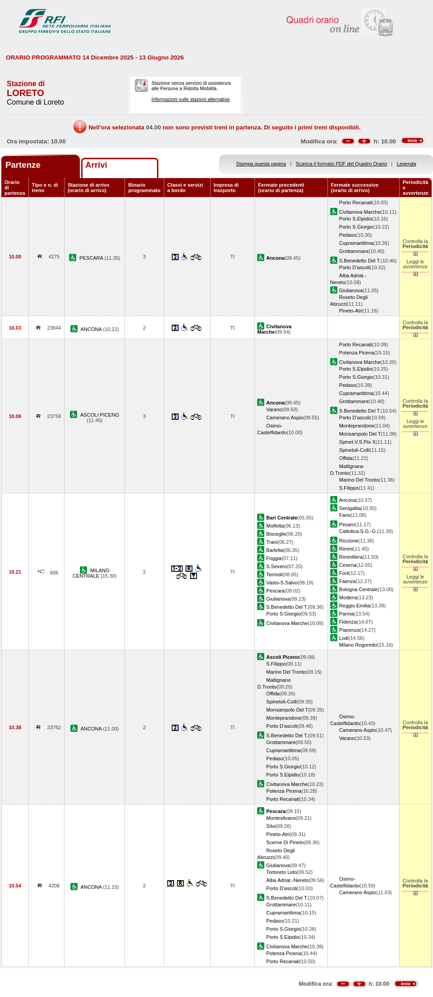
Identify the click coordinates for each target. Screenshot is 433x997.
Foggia (273, 558)
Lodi (344, 638)
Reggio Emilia (354, 605)
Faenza (347, 581)
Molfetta (275, 525)
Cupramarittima (356, 243)
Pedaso (347, 235)
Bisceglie (276, 534)
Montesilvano (280, 818)
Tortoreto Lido (281, 872)
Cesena (347, 565)
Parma (346, 613)
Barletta (274, 550)
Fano (344, 515)
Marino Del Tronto (359, 479)
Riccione (348, 540)
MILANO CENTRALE (91, 573)
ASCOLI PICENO (99, 415)
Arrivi (96, 165)
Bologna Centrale (358, 589)
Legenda (406, 163)
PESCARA (91, 258)
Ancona (347, 500)
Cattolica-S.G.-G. (358, 531)
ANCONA (92, 329)
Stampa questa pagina (261, 163)
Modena (348, 597)
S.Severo (276, 566)
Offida (345, 458)
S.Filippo (349, 488)
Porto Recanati (355, 202)
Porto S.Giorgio (356, 227)
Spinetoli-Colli (354, 450)
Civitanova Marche (360, 212)
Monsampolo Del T (360, 433)
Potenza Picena (356, 352)
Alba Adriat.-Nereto (287, 880)
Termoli (274, 574)
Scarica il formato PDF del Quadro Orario (341, 163)
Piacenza (349, 630)
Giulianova (351, 290)
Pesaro (347, 524)
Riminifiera (351, 557)
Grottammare (354, 251)
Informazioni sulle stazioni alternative (191, 99)
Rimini (346, 548)
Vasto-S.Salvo (281, 582)
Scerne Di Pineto (285, 842)
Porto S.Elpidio (355, 218)
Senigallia (350, 508)
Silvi (270, 826)
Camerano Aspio (284, 417)
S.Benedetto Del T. (360, 260)
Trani (271, 542)
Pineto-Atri (351, 310)
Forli (344, 573)
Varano (274, 409)
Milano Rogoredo (358, 645)
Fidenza (348, 622)
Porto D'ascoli (354, 267)
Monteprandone (356, 425)
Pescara (275, 590)
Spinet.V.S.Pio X (357, 442)
